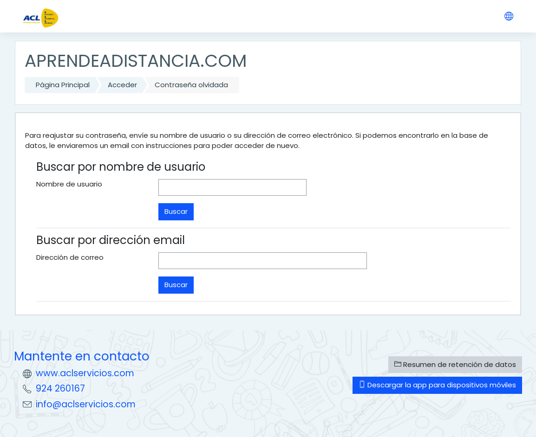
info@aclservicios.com (86, 404)
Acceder (122, 85)
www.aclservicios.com (85, 373)
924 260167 (60, 388)
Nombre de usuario (69, 184)
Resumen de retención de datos (455, 364)
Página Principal (63, 85)
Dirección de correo (70, 257)
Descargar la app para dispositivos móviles (437, 385)
